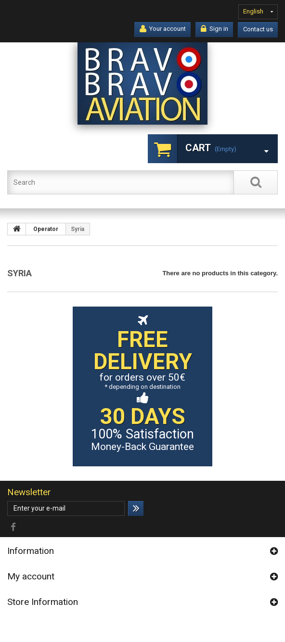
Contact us (258, 29)
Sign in (214, 29)
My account (30, 576)
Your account (163, 29)
